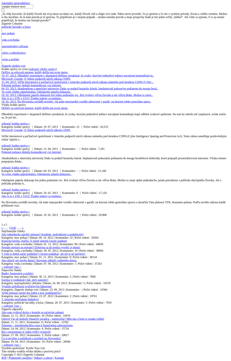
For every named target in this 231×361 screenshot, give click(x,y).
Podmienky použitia (20, 357)
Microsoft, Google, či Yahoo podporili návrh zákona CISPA (36, 78)
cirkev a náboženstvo (13, 52)
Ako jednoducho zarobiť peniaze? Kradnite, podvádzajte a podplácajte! (42, 234)
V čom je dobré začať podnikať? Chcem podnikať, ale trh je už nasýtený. (43, 253)
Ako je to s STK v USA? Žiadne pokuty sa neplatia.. (31, 98)
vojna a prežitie (10, 59)
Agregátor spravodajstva (15, 3)
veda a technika (10, 39)
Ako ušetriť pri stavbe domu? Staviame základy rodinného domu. (39, 260)
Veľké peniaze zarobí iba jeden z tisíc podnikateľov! (31, 292)
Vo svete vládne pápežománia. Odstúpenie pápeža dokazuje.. (36, 91)
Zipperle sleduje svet (13, 65)
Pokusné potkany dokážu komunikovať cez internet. (31, 85)
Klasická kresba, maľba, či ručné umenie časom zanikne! (34, 240)
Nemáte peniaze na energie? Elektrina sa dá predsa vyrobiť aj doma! (40, 247)
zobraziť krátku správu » (15, 123)
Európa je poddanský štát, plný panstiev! (24, 279)
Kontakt (59, 357)
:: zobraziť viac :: (11, 266)
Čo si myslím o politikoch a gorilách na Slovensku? (31, 338)
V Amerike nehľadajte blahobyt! (20, 299)
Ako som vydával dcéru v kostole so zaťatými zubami (32, 312)
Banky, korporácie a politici (17, 273)
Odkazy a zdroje (43, 357)
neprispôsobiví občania (14, 46)
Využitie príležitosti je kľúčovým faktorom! (26, 286)
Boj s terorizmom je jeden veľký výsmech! (26, 331)
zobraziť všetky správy (43, 69)
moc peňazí (8, 33)
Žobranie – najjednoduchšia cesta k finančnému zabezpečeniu (37, 325)
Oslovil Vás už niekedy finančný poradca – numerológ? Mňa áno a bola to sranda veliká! (52, 318)
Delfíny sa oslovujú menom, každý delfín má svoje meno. (34, 72)
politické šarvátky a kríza (15, 26)
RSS (3, 357)
